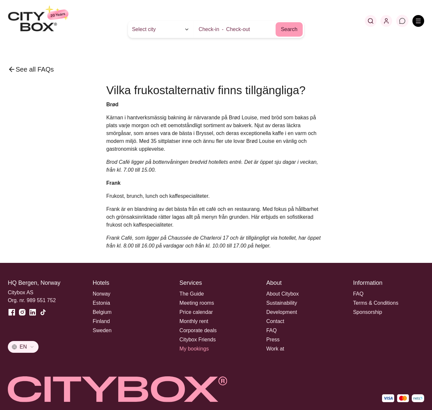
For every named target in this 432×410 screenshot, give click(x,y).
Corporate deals (198, 330)
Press (273, 339)
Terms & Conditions (375, 303)
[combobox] (23, 347)
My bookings (194, 348)
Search (289, 29)
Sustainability (281, 303)
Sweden (102, 330)
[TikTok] (43, 312)
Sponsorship (367, 312)
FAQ (271, 330)
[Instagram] (22, 312)
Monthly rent (194, 321)
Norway (101, 294)
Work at (275, 348)
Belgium (102, 312)
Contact (275, 321)
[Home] (54, 21)
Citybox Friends (198, 339)
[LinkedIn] (33, 312)
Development (281, 312)
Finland (101, 321)
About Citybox (282, 294)
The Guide (192, 294)
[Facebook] (12, 312)
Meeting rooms (197, 303)
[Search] (370, 21)
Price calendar (196, 312)
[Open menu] (418, 21)
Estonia (101, 303)
